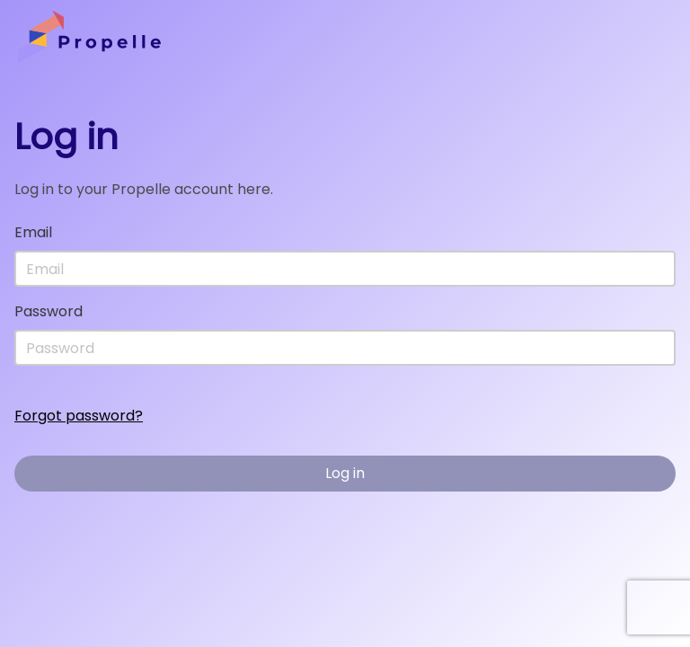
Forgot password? (78, 415)
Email (33, 232)
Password (48, 311)
